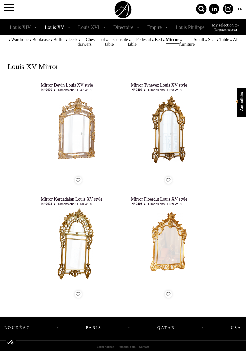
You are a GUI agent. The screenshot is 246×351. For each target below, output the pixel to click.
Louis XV (54, 27)
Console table (116, 42)
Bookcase (41, 39)
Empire (154, 27)
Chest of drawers (91, 42)
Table (224, 39)
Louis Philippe (190, 27)
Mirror (172, 39)
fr (240, 9)
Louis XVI (89, 27)
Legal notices (105, 346)
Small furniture (191, 42)
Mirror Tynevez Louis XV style (159, 85)
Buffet (59, 39)
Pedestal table (139, 42)
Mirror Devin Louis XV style (67, 85)
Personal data (127, 346)
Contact (144, 346)
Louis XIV (20, 27)
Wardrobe (20, 39)
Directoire (123, 27)
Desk (73, 39)
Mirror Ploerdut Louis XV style (159, 199)
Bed (158, 39)
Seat (212, 39)
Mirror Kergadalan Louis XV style (71, 199)
